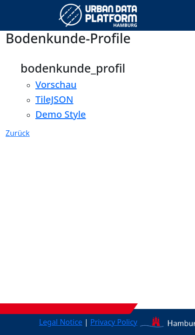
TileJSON (54, 99)
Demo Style (60, 114)
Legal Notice (60, 322)
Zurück (18, 133)
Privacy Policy (113, 322)
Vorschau (56, 84)
